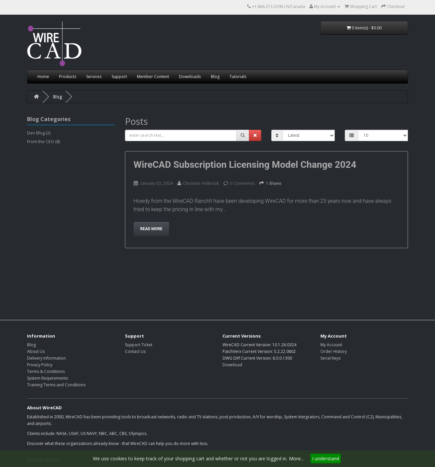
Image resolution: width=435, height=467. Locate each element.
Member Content (153, 76)
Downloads (190, 76)
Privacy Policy (39, 365)
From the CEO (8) (43, 141)
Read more (151, 228)
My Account (331, 345)
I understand (325, 458)
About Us (36, 351)
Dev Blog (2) (38, 133)
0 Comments (242, 183)
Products (67, 76)
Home (43, 76)
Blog (215, 76)
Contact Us (135, 351)
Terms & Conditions (46, 371)
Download (232, 365)
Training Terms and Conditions (56, 385)
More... (296, 458)
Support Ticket (138, 345)
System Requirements (47, 378)
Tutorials (238, 76)
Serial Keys (330, 358)
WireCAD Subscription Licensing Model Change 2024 (245, 164)
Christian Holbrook (201, 183)
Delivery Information (46, 358)
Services (94, 76)
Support (119, 76)
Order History (333, 351)
